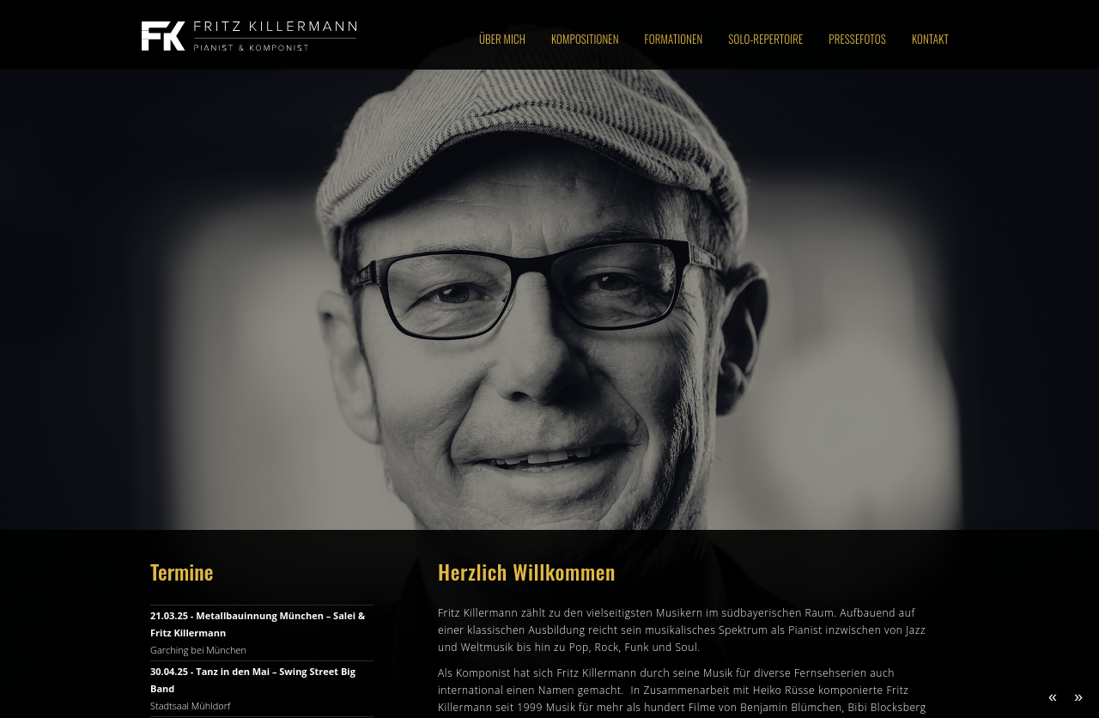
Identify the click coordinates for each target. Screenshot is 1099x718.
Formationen (674, 38)
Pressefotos (857, 38)
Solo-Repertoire (765, 38)
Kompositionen (585, 38)
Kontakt (930, 38)
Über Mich (502, 38)
